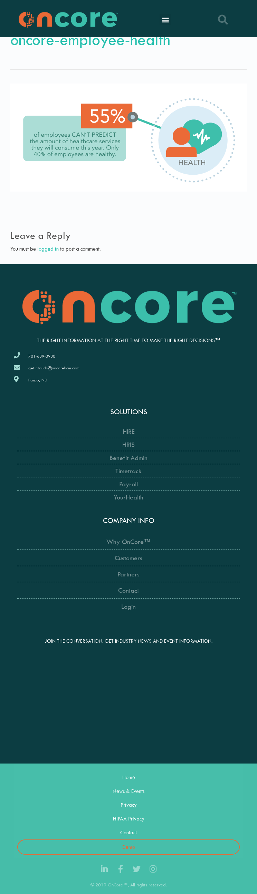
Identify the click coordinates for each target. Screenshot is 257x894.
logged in (48, 248)
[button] (165, 19)
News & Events (128, 791)
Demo (128, 847)
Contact (128, 832)
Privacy (129, 804)
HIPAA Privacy (128, 818)
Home (128, 777)
